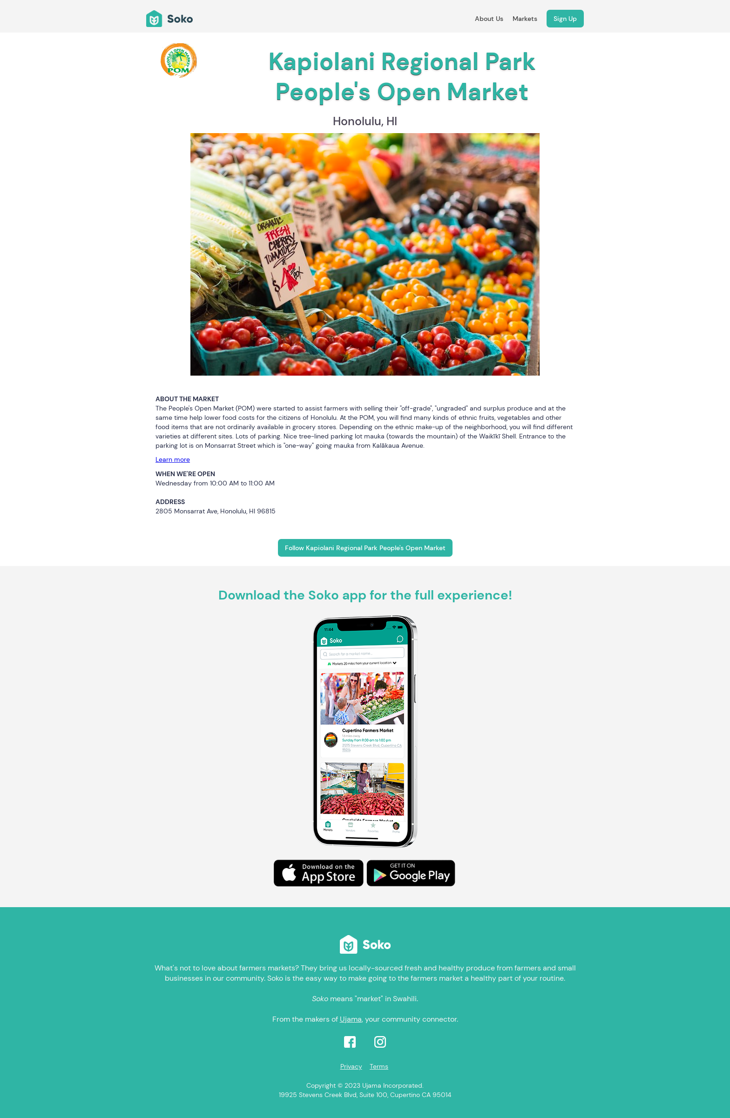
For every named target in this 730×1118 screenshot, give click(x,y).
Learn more (172, 459)
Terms (379, 1066)
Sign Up (565, 18)
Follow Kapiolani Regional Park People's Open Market (365, 548)
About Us (489, 18)
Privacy (351, 1066)
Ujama (351, 1019)
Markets (525, 18)
